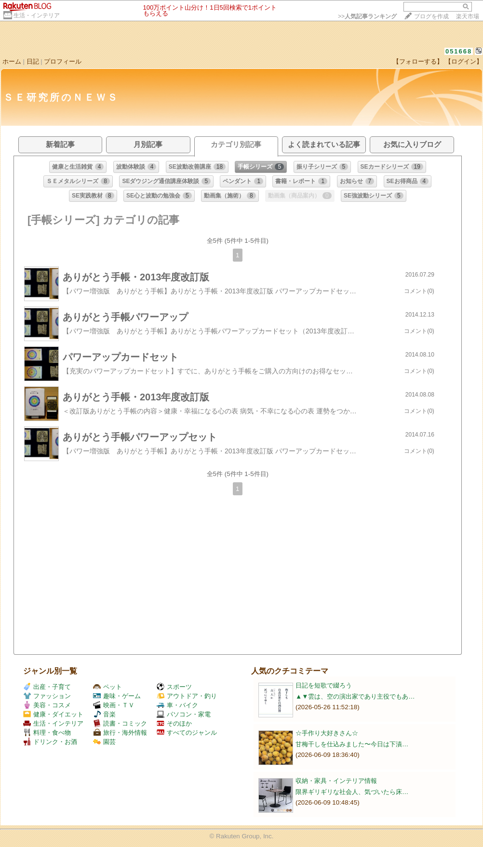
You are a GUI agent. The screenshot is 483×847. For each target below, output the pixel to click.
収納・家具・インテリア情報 (336, 780)
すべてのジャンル (187, 732)
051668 (458, 51)
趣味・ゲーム (117, 696)
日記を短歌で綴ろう (323, 685)
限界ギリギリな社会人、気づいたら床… (351, 791)
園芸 (104, 741)
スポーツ (174, 686)
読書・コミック (120, 723)
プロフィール (62, 61)
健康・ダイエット (53, 714)
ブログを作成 (431, 16)
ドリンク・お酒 (50, 741)
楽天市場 (467, 16)
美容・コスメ (47, 705)
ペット (107, 686)
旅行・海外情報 (120, 732)
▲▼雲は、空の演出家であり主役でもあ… (355, 696)
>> (367, 16)
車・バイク (177, 705)
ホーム (11, 61)
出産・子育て (47, 686)
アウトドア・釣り (187, 696)
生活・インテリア (36, 15)
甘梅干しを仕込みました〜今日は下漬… (351, 744)
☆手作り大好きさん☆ (326, 733)
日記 (33, 61)
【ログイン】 (464, 61)
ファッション (47, 696)
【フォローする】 (418, 61)
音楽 (104, 714)
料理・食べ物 (47, 732)
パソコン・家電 (184, 714)
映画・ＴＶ (113, 705)
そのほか (174, 723)
